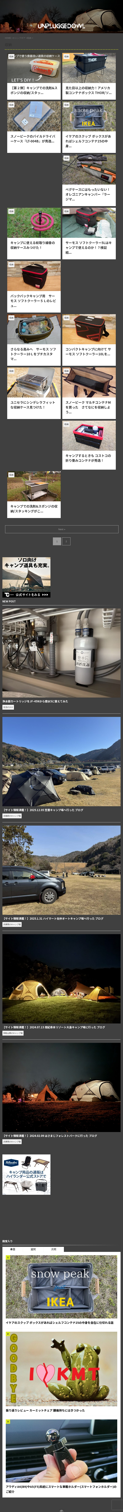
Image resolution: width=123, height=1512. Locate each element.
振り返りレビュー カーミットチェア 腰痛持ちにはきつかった (50, 1416)
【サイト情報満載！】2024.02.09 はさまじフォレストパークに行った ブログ (52, 1136)
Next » (62, 529)
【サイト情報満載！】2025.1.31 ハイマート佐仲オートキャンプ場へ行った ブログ (56, 919)
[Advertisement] (34, 177)
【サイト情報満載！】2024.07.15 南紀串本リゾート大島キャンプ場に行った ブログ (56, 1028)
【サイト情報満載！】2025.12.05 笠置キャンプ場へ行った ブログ (45, 810)
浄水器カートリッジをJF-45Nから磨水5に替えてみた (37, 701)
